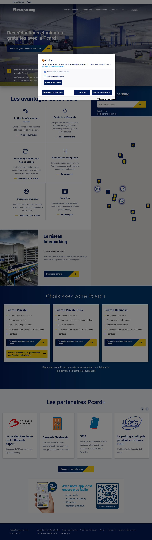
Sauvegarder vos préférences (53, 92)
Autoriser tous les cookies (102, 92)
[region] (76, 77)
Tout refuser (82, 92)
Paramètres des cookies (53, 82)
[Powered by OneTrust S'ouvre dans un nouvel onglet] (105, 98)
